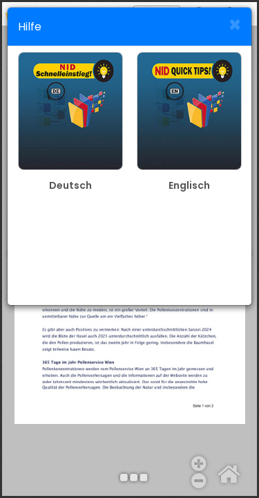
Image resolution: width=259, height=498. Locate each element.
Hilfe (29, 27)
